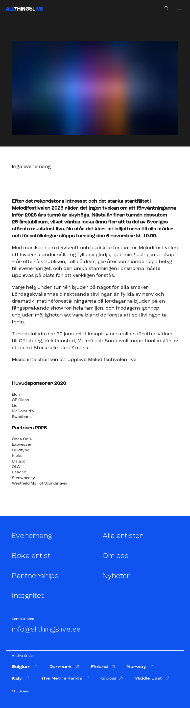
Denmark (64, 667)
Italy (20, 678)
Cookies (20, 691)
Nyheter (116, 576)
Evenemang (32, 536)
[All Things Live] (24, 9)
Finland (103, 667)
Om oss (115, 556)
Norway (140, 667)
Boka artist (31, 556)
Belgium (25, 667)
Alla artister (122, 536)
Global (112, 678)
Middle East (152, 678)
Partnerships (35, 576)
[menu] (180, 8)
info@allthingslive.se (46, 629)
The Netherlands (65, 678)
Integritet (28, 596)
